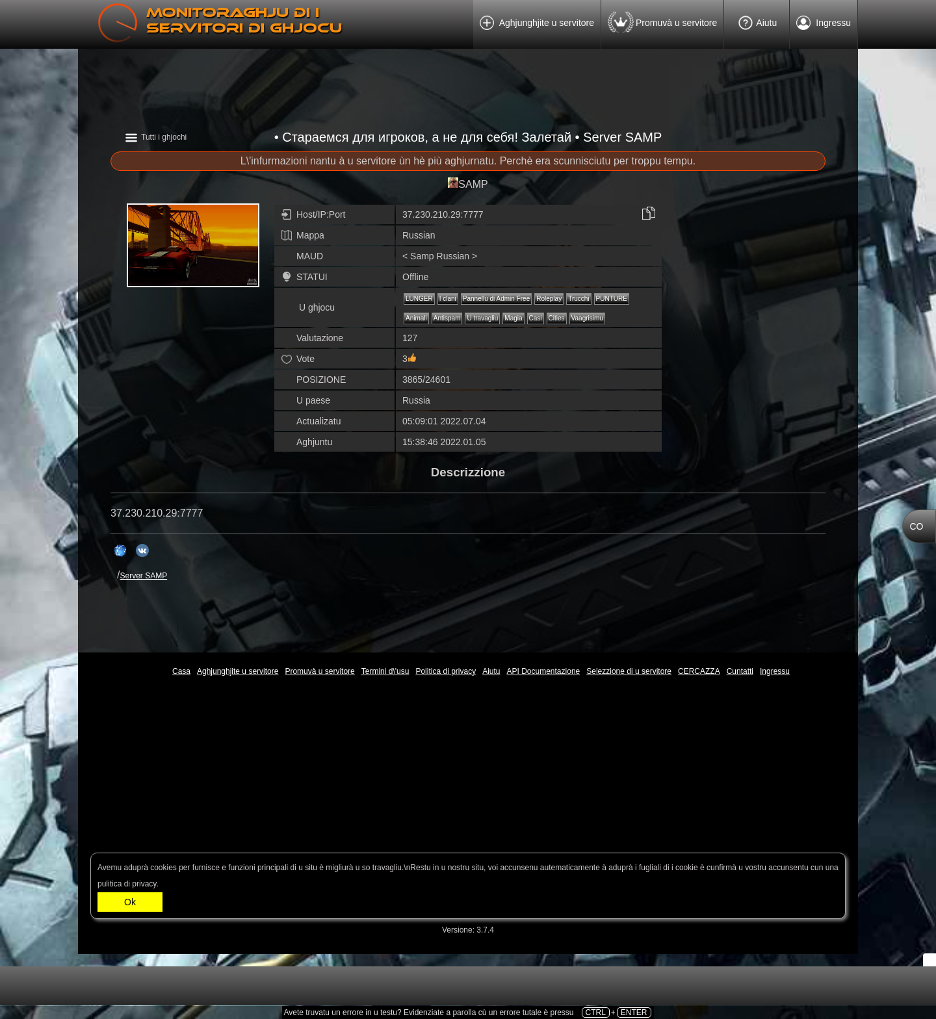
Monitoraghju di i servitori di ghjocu (244, 20)
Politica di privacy (445, 671)
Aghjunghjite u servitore (537, 25)
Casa (181, 671)
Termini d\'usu (385, 671)
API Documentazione (543, 671)
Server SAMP (143, 575)
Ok (130, 902)
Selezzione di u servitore (628, 671)
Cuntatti (740, 671)
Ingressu (823, 25)
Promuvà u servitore (662, 24)
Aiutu (756, 23)
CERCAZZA (699, 671)
